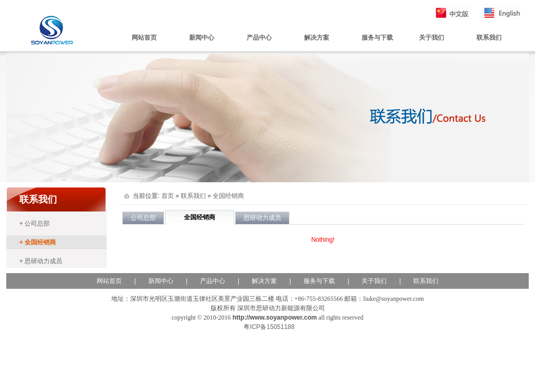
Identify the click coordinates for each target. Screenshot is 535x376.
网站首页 (144, 37)
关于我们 (431, 37)
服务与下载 (377, 37)
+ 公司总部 (34, 223)
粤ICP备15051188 (268, 327)
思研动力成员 (262, 217)
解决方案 (316, 37)
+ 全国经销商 (37, 242)
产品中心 (259, 37)
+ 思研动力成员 (40, 261)
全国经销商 (228, 195)
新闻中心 (201, 37)
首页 (167, 195)
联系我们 (489, 37)
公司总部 (143, 217)
